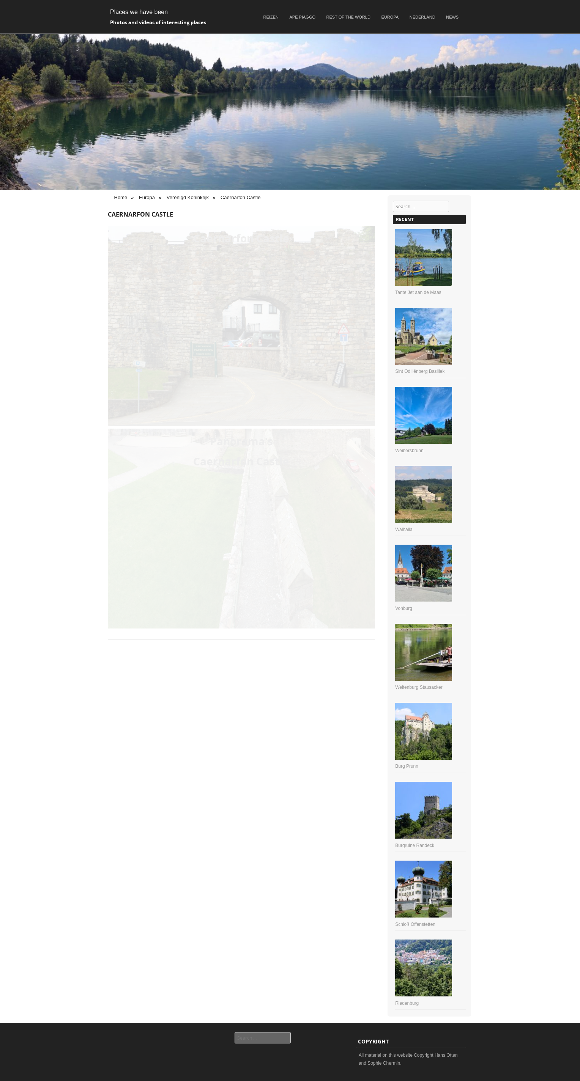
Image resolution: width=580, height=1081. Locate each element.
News (452, 17)
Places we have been (139, 12)
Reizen (271, 17)
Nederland (422, 17)
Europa (390, 17)
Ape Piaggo (302, 17)
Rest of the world (348, 17)
